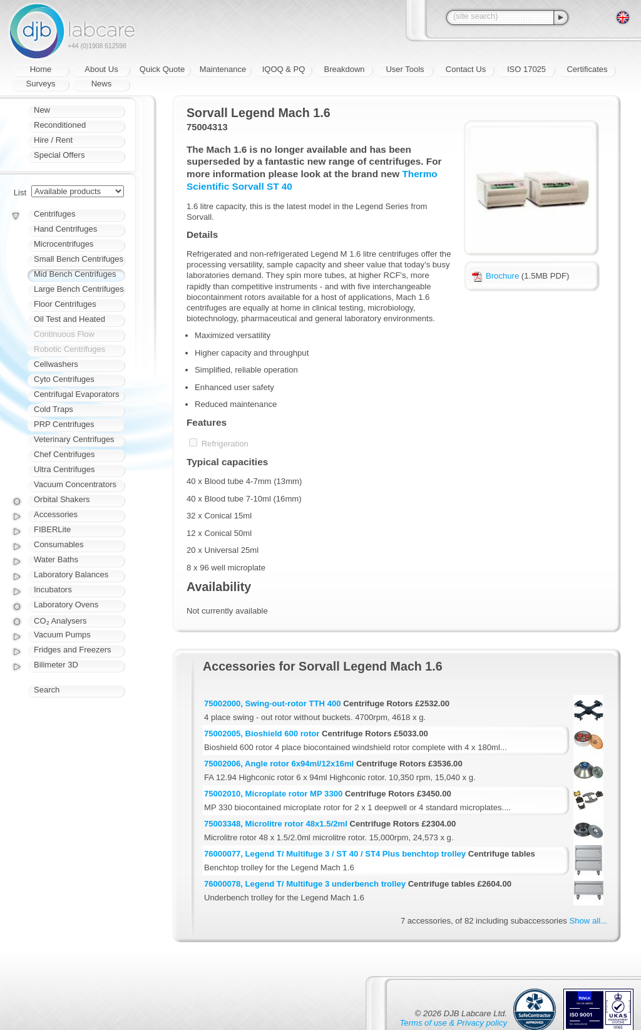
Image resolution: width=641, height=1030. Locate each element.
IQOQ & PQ (283, 69)
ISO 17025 (526, 69)
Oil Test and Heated (69, 319)
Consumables (59, 544)
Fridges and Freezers (72, 649)
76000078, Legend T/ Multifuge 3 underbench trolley (305, 883)
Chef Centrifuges (64, 454)
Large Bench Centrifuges (79, 289)
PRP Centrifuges (64, 424)
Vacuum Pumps (62, 634)
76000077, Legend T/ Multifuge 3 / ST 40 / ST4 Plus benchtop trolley (335, 853)
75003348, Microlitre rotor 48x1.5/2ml (275, 823)
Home (41, 69)
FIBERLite (52, 529)
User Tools (405, 69)
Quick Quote (162, 69)
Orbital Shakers (62, 499)
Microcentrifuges (63, 244)
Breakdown (344, 69)
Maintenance (223, 69)
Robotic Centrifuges (69, 349)
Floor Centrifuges (65, 304)
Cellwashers (56, 364)
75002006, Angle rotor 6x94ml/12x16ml (279, 763)
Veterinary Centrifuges (74, 439)
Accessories (56, 514)
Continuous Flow (64, 334)
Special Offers (59, 155)
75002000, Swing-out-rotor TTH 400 (272, 703)
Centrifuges (54, 214)
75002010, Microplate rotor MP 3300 (273, 793)
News (101, 83)
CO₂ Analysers (60, 621)
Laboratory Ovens (66, 604)
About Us (101, 69)
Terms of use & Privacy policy (453, 1022)
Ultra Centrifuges (64, 469)
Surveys (41, 83)
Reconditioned (60, 125)
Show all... (588, 920)
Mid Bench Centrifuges (75, 274)
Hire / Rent (53, 140)
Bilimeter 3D (56, 664)
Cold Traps (53, 409)
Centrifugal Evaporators (77, 394)
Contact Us (466, 69)
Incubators (53, 589)
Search (46, 689)
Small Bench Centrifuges (78, 259)
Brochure (495, 276)
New (42, 110)
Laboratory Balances (71, 574)
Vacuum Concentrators (75, 484)
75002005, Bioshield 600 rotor (261, 733)
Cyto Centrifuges (64, 379)
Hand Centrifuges (65, 229)
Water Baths (56, 559)
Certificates (587, 69)
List (20, 192)
